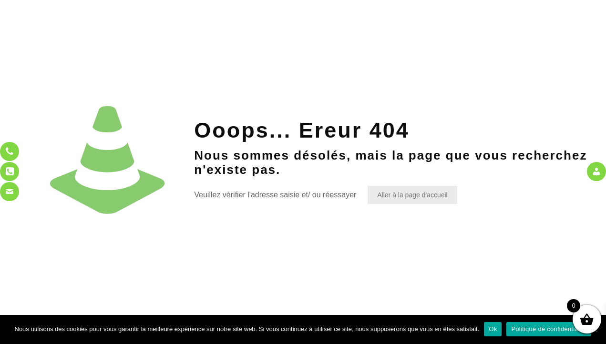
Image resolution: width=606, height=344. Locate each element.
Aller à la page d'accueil (412, 195)
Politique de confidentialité (548, 329)
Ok (493, 329)
